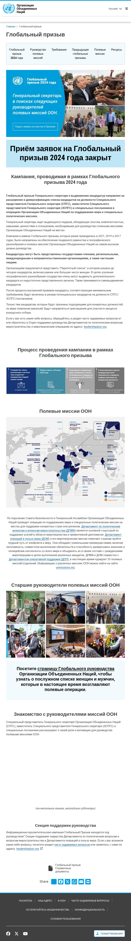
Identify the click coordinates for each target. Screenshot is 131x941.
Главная (10, 26)
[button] (17, 53)
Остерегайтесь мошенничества (47, 909)
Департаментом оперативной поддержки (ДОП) (39, 559)
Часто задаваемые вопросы (90, 900)
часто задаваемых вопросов (72, 844)
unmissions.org (65, 567)
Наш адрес (45, 900)
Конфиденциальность (90, 909)
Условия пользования (65, 918)
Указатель (25, 900)
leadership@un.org (95, 326)
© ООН (62, 900)
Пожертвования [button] (109, 933)
